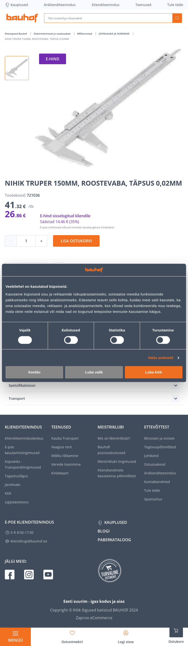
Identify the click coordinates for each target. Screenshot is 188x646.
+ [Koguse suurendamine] (41, 241)
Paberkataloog (114, 539)
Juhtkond (151, 455)
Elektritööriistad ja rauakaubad (52, 33)
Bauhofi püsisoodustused (111, 450)
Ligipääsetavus (17, 502)
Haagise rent (61, 447)
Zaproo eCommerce (94, 617)
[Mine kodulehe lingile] (22, 18)
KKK (8, 493)
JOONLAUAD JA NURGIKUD (114, 33)
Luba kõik (153, 372)
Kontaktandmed (157, 481)
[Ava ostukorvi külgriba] (176, 634)
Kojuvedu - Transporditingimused (23, 464)
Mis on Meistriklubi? (114, 438)
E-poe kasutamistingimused (22, 450)
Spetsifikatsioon (22, 385)
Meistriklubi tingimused (117, 461)
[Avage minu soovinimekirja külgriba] (72, 635)
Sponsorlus (153, 499)
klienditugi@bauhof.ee (29, 541)
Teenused (143, 4)
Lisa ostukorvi (76, 241)
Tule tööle (175, 4)
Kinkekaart (59, 473)
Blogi (104, 531)
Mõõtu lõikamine (64, 455)
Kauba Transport (65, 438)
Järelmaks (12, 484)
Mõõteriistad (85, 33)
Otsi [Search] (177, 18)
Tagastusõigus (16, 476)
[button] (17, 68)
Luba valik (94, 372)
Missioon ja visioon (159, 438)
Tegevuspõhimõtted (160, 447)
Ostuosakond (154, 464)
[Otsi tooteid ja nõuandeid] (108, 18)
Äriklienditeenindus (60, 4)
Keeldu (34, 372)
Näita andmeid (160, 358)
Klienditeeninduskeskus (24, 438)
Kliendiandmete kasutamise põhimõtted (117, 473)
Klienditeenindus (106, 4)
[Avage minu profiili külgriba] (126, 635)
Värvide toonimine (66, 464)
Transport (17, 398)
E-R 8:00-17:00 (22, 532)
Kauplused (16, 4)
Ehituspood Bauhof (16, 33)
